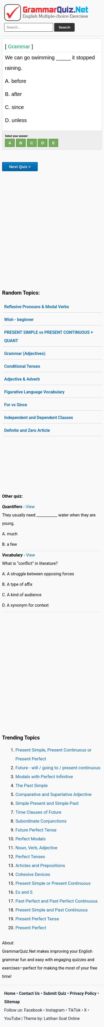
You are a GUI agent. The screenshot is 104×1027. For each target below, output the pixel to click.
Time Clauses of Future (38, 812)
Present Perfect (30, 927)
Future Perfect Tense (35, 830)
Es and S (23, 892)
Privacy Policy (83, 993)
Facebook (33, 1010)
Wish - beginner (19, 319)
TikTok (74, 1010)
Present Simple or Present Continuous (53, 883)
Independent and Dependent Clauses (38, 417)
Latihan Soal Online (62, 1018)
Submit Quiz (54, 993)
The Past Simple (31, 785)
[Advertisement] (52, 229)
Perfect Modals (30, 838)
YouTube (12, 1018)
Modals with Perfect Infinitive (44, 776)
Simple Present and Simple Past (47, 803)
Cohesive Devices (32, 874)
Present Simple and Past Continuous (51, 910)
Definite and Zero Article (27, 430)
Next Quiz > (20, 166)
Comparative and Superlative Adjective (53, 794)
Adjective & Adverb (22, 379)
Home (9, 993)
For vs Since (15, 404)
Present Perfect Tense (37, 918)
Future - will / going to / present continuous (57, 767)
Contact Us (29, 993)
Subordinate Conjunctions (41, 821)
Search (64, 27)
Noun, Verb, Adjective (36, 847)
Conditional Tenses (22, 366)
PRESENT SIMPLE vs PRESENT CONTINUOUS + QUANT (48, 336)
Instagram (55, 1010)
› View (29, 506)
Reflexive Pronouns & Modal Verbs (36, 306)
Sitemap (12, 1001)
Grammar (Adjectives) (24, 353)
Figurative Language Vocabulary (34, 391)
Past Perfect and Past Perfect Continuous (56, 901)
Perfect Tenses (30, 856)
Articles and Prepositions (40, 865)
